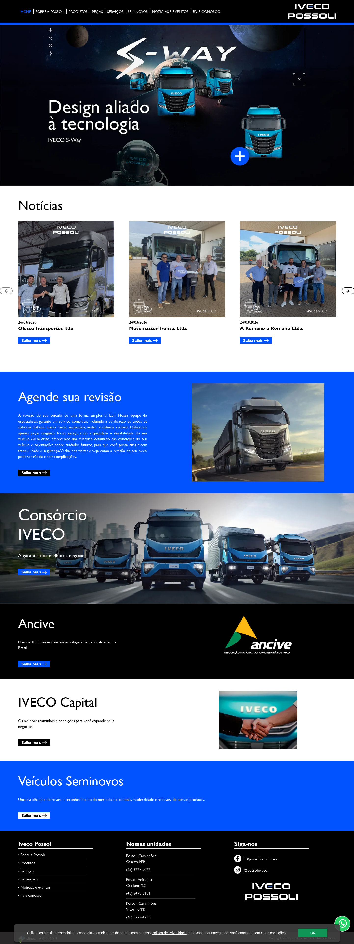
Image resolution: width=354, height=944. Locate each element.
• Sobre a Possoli (31, 854)
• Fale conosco (30, 895)
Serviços (115, 11)
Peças (97, 11)
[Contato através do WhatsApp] (342, 924)
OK (312, 935)
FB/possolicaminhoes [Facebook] (255, 859)
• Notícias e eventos (34, 887)
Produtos (78, 11)
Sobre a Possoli (50, 11)
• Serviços (26, 871)
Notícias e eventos (170, 11)
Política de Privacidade (169, 935)
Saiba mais (34, 340)
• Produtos (26, 863)
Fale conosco (206, 11)
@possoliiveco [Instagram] (250, 870)
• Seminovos (28, 879)
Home (26, 11)
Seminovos (138, 11)
